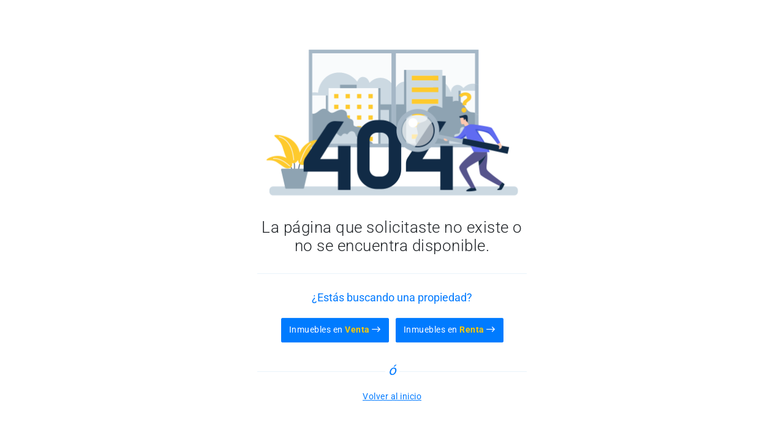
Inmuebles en (335, 329)
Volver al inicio (392, 396)
